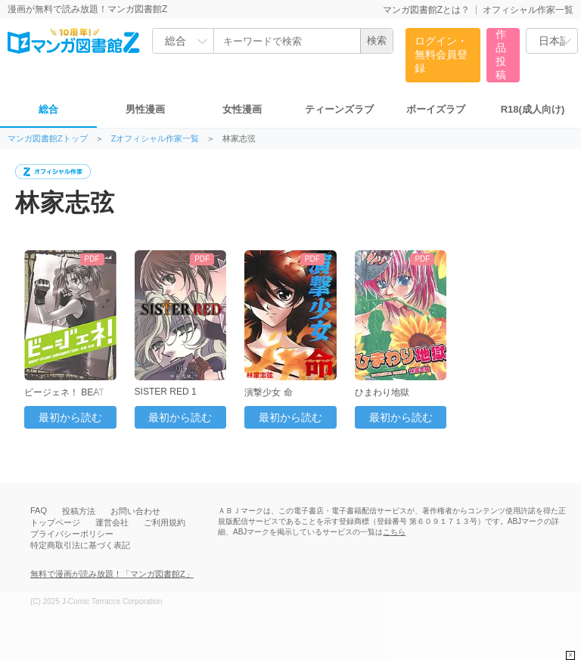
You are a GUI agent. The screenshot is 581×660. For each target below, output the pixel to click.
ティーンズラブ (339, 109)
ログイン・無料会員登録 (441, 54)
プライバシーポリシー (71, 533)
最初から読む (70, 417)
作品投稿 (501, 54)
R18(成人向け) (533, 109)
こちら (394, 532)
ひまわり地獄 (382, 392)
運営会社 (112, 522)
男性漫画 (145, 109)
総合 (48, 109)
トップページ (55, 522)
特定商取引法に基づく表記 (80, 545)
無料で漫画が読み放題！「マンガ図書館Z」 (112, 573)
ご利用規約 (164, 522)
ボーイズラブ (435, 109)
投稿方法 (78, 511)
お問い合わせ (135, 511)
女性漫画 (242, 109)
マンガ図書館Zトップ (48, 139)
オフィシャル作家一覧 (528, 10)
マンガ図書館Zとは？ (426, 10)
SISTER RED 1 (166, 391)
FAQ (38, 510)
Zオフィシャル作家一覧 (155, 139)
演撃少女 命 (268, 392)
